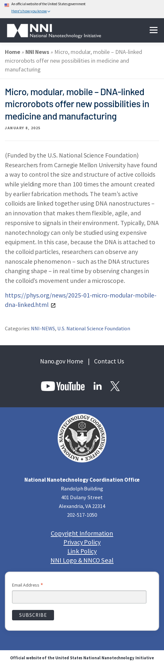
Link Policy (82, 551)
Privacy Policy (82, 542)
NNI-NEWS (43, 328)
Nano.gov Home (61, 361)
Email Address (27, 585)
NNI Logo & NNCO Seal (82, 560)
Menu (153, 30)
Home (12, 52)
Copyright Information (82, 533)
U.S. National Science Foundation (93, 328)
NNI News (37, 52)
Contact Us (109, 361)
